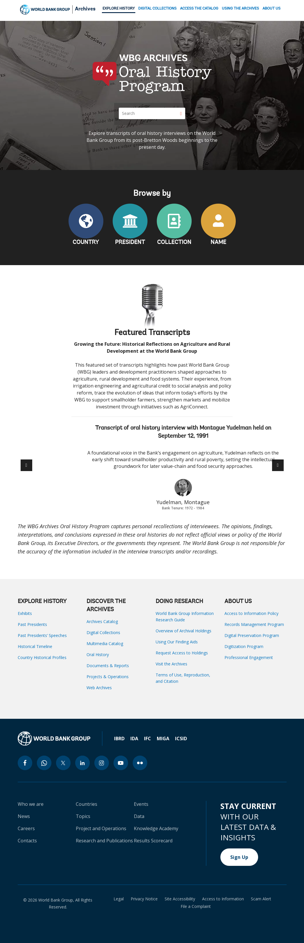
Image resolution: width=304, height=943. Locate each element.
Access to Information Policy (251, 613)
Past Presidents (32, 624)
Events (141, 804)
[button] (278, 465)
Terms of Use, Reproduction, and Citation (183, 678)
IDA (134, 738)
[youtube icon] (121, 763)
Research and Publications (104, 840)
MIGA (163, 738)
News (24, 816)
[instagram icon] (101, 763)
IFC (147, 738)
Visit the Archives (171, 664)
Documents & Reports (108, 665)
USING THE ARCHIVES (240, 8)
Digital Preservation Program (251, 635)
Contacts (27, 840)
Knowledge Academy (156, 828)
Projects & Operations (108, 676)
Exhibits (25, 613)
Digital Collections (103, 632)
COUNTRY (86, 242)
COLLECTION (174, 242)
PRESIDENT (130, 242)
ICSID (181, 738)
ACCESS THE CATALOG (199, 8)
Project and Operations (101, 828)
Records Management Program (254, 624)
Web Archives (99, 687)
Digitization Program (243, 646)
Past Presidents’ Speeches (42, 635)
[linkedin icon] (82, 763)
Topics (83, 816)
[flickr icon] (140, 763)
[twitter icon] (63, 763)
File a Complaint (196, 906)
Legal (119, 899)
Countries (86, 804)
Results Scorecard (153, 840)
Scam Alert (261, 899)
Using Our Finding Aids (177, 642)
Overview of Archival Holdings (183, 631)
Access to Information (223, 899)
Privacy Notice (144, 899)
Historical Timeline (35, 646)
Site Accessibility (180, 899)
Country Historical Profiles (42, 657)
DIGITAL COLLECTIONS (157, 8)
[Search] (152, 113)
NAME (218, 242)
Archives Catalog (102, 621)
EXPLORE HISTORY (118, 8)
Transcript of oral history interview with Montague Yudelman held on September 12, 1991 (183, 432)
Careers (26, 828)
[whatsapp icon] (44, 763)
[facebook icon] (25, 763)
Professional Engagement (248, 657)
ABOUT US (271, 8)
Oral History (98, 654)
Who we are (31, 804)
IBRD (119, 738)
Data (139, 816)
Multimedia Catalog (105, 643)
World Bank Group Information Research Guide (185, 616)
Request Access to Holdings (182, 653)
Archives (85, 9)
